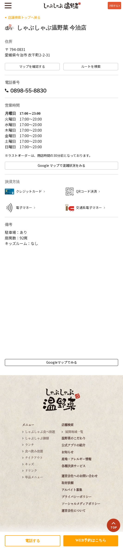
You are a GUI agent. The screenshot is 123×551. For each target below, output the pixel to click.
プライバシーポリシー (77, 496)
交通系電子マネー (89, 208)
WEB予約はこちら (90, 540)
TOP (114, 525)
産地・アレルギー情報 (76, 459)
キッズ (29, 464)
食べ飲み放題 (34, 451)
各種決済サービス (74, 466)
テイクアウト (34, 457)
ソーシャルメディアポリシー (81, 503)
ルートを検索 (91, 66)
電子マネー (24, 208)
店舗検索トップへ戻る (24, 17)
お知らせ (68, 452)
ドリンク (31, 470)
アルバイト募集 (72, 489)
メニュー (28, 424)
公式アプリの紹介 (73, 445)
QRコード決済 (86, 191)
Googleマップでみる (61, 362)
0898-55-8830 (25, 90)
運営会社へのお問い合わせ (80, 476)
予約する (114, 5)
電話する (32, 541)
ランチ (29, 444)
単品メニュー (34, 477)
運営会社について (74, 510)
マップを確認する (32, 66)
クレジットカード (29, 191)
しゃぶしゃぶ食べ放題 (40, 431)
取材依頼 (68, 482)
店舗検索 (68, 424)
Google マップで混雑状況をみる (61, 165)
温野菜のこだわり (74, 438)
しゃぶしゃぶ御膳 (37, 438)
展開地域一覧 (74, 431)
